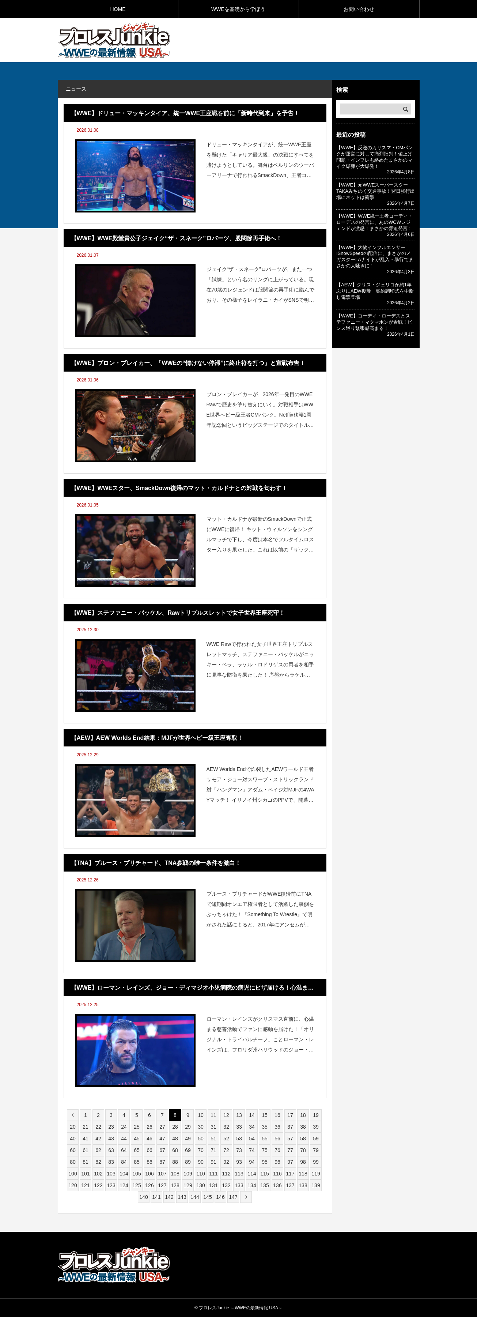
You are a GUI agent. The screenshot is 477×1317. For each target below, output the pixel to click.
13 (239, 1115)
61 (85, 1150)
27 (162, 1127)
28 (175, 1127)
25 (137, 1127)
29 (188, 1127)
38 (303, 1127)
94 (252, 1162)
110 (200, 1174)
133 (239, 1185)
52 (226, 1138)
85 (137, 1162)
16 (277, 1115)
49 (188, 1138)
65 (137, 1150)
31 (213, 1127)
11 (213, 1115)
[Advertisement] (334, 40)
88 (175, 1162)
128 (175, 1185)
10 (201, 1115)
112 (226, 1174)
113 (239, 1174)
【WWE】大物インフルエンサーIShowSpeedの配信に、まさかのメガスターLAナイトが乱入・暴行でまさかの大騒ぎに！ (374, 257)
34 (252, 1127)
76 (277, 1150)
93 (239, 1162)
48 (175, 1138)
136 (277, 1185)
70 (201, 1150)
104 (124, 1174)
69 (188, 1150)
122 (98, 1185)
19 (316, 1115)
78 (303, 1150)
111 (213, 1174)
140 (143, 1197)
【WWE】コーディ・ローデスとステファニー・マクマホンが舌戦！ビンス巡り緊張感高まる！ (374, 322)
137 (290, 1185)
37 (290, 1127)
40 (73, 1138)
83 (111, 1162)
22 (98, 1127)
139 (315, 1185)
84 (124, 1162)
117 (290, 1174)
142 (169, 1197)
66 (149, 1150)
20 (73, 1127)
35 (265, 1127)
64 (124, 1150)
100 (72, 1174)
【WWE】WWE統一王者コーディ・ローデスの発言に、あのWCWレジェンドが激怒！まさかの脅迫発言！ (374, 222)
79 (316, 1150)
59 (316, 1138)
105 (136, 1174)
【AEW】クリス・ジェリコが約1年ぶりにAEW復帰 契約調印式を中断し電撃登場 (375, 291)
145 (207, 1197)
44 (124, 1138)
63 (111, 1150)
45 (137, 1138)
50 (201, 1138)
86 (149, 1162)
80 (73, 1162)
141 (156, 1197)
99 (316, 1162)
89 (188, 1162)
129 (187, 1185)
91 (213, 1162)
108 (175, 1174)
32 (226, 1127)
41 (85, 1138)
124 (124, 1185)
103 (111, 1174)
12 (226, 1115)
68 (175, 1150)
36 (277, 1127)
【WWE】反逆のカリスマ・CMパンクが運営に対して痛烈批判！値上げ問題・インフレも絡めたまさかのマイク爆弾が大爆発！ (374, 157)
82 (98, 1162)
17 (290, 1115)
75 (265, 1150)
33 (239, 1127)
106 (149, 1174)
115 (264, 1174)
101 (85, 1174)
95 (265, 1162)
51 (213, 1138)
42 (98, 1138)
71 (213, 1150)
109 (187, 1174)
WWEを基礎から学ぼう (238, 9)
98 (303, 1162)
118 (303, 1174)
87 (162, 1162)
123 (111, 1185)
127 (162, 1185)
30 (201, 1127)
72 (226, 1150)
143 (182, 1197)
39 (316, 1127)
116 (277, 1174)
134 (251, 1185)
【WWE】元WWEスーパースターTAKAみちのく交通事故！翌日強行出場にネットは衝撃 (375, 191)
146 (220, 1197)
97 (290, 1162)
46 (149, 1138)
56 (277, 1138)
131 (213, 1185)
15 (265, 1115)
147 (233, 1197)
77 (290, 1150)
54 (252, 1138)
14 (252, 1115)
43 (111, 1138)
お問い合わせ (359, 9)
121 (85, 1185)
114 (251, 1174)
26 (149, 1127)
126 (149, 1185)
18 (303, 1115)
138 (303, 1185)
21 (85, 1127)
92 (226, 1162)
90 (201, 1162)
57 (290, 1138)
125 (136, 1185)
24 (124, 1127)
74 (252, 1150)
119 (315, 1174)
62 (98, 1150)
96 (277, 1162)
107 (162, 1174)
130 (200, 1185)
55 (265, 1138)
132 (226, 1185)
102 (98, 1174)
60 (73, 1150)
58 (303, 1138)
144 (194, 1197)
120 (72, 1185)
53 (239, 1138)
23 (111, 1127)
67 (162, 1150)
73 (239, 1150)
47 (162, 1138)
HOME (118, 9)
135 (264, 1185)
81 (85, 1162)
